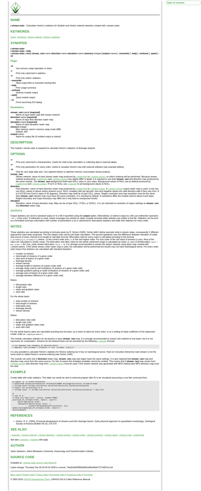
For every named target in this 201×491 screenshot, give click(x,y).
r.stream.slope (110, 442)
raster (13, 37)
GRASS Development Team (36, 486)
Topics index (42, 482)
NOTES (16, 226)
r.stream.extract (97, 177)
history (52, 470)
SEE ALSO (18, 436)
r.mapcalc (72, 184)
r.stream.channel (29, 442)
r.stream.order (78, 442)
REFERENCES (21, 422)
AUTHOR (17, 452)
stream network (34, 37)
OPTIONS (17, 154)
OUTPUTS (16, 210)
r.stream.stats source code (35, 470)
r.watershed (81, 177)
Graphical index (74, 482)
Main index (15, 482)
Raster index (29, 482)
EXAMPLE (18, 373)
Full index (88, 482)
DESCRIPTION (21, 142)
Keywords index (57, 482)
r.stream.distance (46, 442)
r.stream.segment (94, 442)
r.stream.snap (125, 442)
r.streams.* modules (28, 446)
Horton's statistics (51, 37)
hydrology (21, 37)
